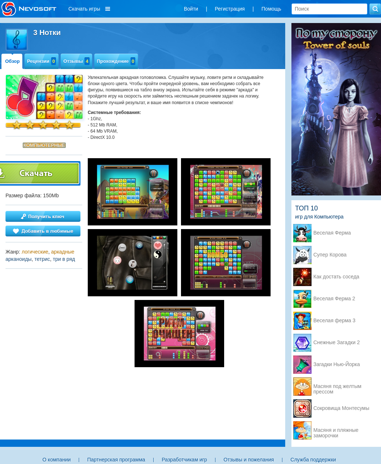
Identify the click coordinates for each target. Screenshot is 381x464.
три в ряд (64, 259)
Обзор (12, 61)
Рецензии (41, 61)
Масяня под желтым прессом (337, 387)
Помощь (271, 9)
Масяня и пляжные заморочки (335, 430)
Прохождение (116, 61)
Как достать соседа (336, 276)
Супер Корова (330, 255)
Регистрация (230, 9)
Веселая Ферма (332, 233)
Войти (191, 9)
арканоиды (18, 259)
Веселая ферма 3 (334, 320)
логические (35, 252)
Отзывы (76, 61)
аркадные (63, 252)
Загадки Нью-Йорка (336, 364)
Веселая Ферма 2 (334, 298)
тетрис (42, 259)
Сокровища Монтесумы (341, 408)
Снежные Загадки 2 (336, 342)
